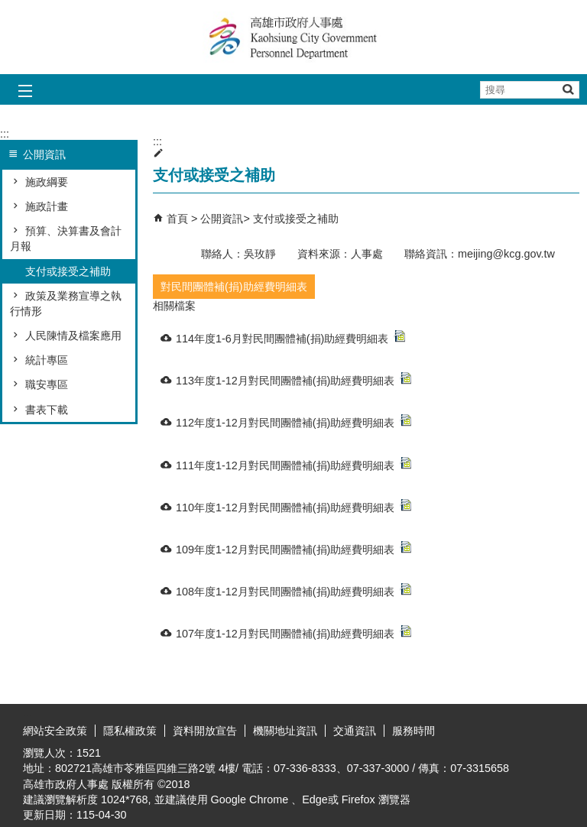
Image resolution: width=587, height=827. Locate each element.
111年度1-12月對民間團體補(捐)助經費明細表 (293, 464)
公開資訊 (221, 218)
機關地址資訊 (285, 731)
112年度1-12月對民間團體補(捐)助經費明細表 (293, 421)
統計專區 (46, 360)
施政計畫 (46, 206)
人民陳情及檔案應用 (73, 335)
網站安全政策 (55, 731)
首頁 (177, 218)
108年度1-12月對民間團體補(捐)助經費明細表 (293, 590)
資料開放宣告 (205, 731)
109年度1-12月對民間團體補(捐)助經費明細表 (293, 548)
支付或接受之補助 (68, 271)
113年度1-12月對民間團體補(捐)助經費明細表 (293, 379)
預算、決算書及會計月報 (66, 238)
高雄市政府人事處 (293, 37)
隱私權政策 (130, 731)
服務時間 (413, 731)
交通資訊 (354, 731)
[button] (567, 89)
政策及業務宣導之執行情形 (66, 303)
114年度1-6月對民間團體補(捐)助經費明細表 (290, 337)
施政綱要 (46, 182)
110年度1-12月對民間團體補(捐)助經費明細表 (293, 506)
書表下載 (46, 410)
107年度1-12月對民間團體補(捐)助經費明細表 (293, 632)
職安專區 (46, 384)
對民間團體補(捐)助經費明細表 (234, 287)
